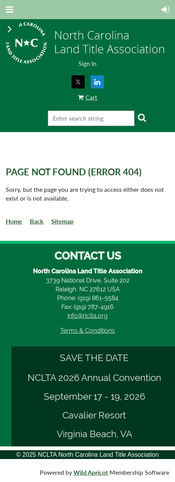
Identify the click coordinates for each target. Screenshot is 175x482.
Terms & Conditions (87, 330)
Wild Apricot (91, 472)
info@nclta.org (87, 315)
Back (37, 221)
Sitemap (62, 221)
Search (142, 117)
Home (14, 221)
